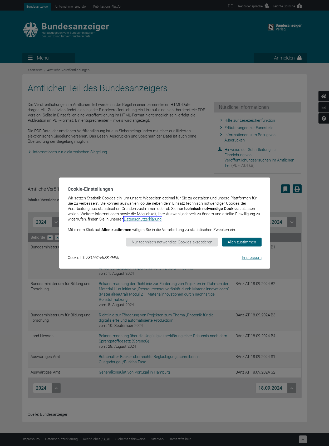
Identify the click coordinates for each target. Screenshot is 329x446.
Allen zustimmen (242, 241)
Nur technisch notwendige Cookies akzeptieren (172, 241)
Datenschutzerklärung (142, 219)
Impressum (252, 257)
